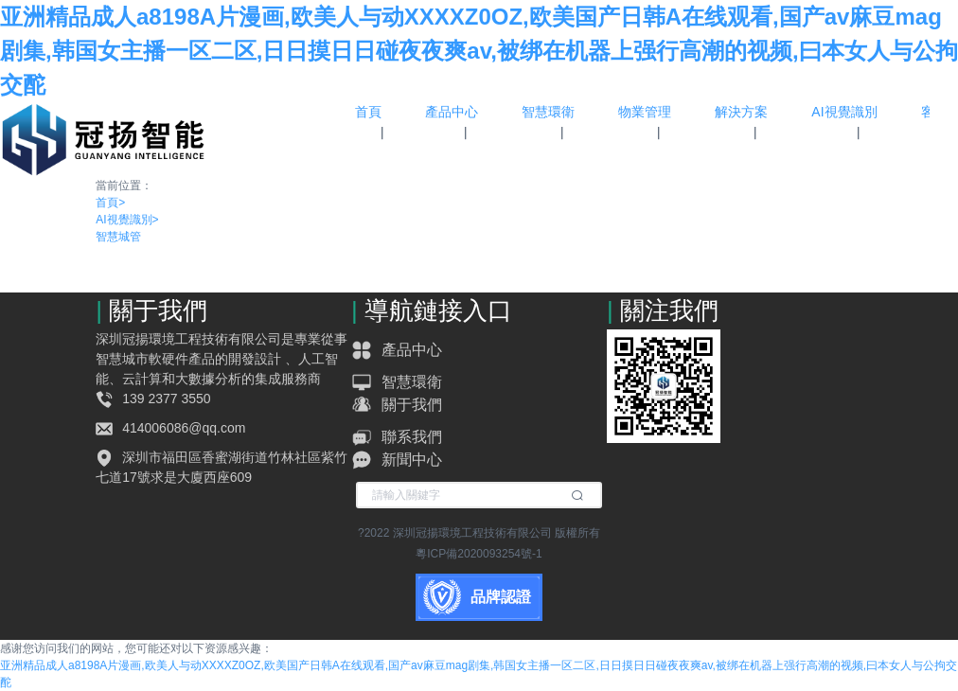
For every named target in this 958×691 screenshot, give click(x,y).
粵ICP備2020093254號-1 (478, 553)
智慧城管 (118, 236)
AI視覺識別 (127, 219)
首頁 (110, 202)
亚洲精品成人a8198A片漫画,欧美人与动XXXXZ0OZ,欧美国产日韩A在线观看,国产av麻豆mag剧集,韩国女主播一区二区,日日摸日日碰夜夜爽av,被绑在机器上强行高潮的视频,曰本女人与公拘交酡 (479, 50)
